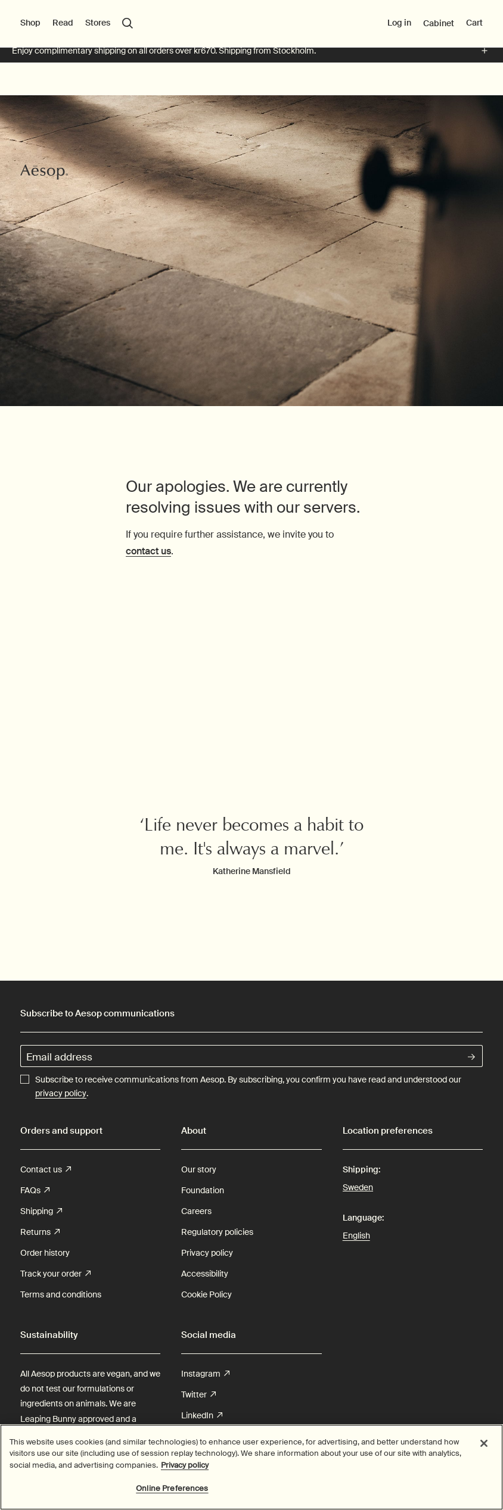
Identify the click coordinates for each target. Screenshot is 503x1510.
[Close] (484, 1443)
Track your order (55, 1273)
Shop (30, 85)
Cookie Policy (206, 1294)
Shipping (41, 1211)
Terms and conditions (60, 1294)
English (356, 1235)
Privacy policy (207, 1252)
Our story (198, 1169)
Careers (196, 1211)
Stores (97, 85)
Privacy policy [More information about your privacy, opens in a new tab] (185, 1465)
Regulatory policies (217, 1232)
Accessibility (204, 1273)
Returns (40, 1232)
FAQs (34, 1190)
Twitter (198, 1394)
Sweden (358, 1186)
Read (62, 85)
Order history (45, 1252)
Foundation (202, 1190)
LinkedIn (201, 1415)
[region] (251, 1467)
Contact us (45, 1169)
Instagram (205, 1374)
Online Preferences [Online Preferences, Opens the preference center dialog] (172, 1488)
